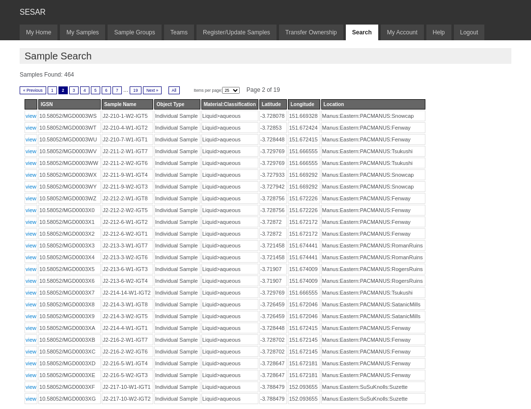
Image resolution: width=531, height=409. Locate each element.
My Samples (82, 32)
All (174, 90)
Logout (469, 32)
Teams (179, 32)
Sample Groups (134, 32)
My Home (38, 32)
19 (135, 90)
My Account (402, 32)
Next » (152, 90)
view (31, 116)
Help (439, 32)
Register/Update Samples (236, 32)
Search (362, 32)
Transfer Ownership (311, 32)
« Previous (33, 90)
